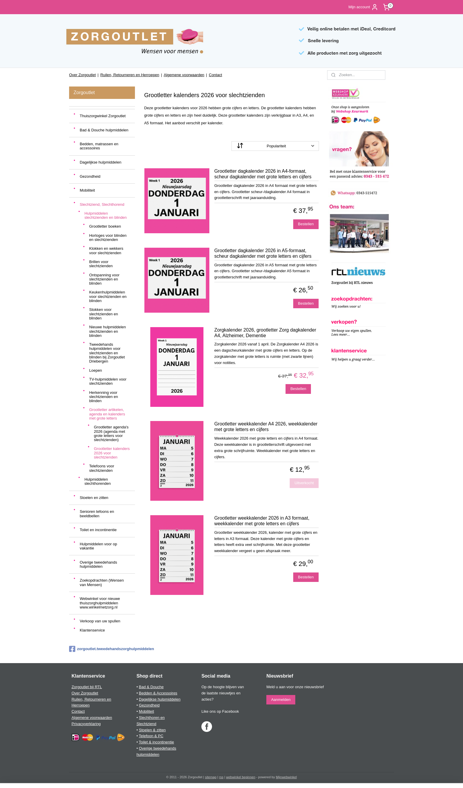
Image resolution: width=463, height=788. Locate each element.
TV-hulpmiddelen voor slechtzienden (107, 381)
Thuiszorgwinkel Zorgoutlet (102, 116)
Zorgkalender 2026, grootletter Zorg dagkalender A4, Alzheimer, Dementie (265, 332)
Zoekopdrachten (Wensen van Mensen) (102, 582)
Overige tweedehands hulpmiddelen (98, 564)
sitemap (210, 777)
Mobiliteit (87, 190)
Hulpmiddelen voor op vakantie (98, 546)
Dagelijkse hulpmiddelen (100, 162)
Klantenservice (92, 630)
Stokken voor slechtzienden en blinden (103, 313)
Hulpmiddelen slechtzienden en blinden (105, 215)
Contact (215, 75)
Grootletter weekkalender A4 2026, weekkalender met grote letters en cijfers (266, 426)
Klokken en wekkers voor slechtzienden (106, 250)
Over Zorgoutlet (82, 75)
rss (221, 777)
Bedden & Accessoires (158, 693)
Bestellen (306, 224)
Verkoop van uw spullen (100, 621)
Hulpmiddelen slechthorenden (97, 481)
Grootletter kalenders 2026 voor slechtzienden (112, 452)
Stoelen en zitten (94, 497)
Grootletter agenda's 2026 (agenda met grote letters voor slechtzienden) (111, 433)
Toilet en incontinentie (98, 530)
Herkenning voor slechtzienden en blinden (103, 396)
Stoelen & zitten (152, 730)
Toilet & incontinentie (156, 742)
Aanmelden (281, 699)
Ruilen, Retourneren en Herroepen (129, 75)
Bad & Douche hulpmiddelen (104, 130)
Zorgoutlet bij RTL (86, 687)
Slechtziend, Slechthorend (102, 204)
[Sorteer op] (275, 146)
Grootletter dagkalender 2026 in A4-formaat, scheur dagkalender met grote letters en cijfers (263, 174)
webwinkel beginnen (240, 777)
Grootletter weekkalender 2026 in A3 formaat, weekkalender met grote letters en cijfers (261, 520)
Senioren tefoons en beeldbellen (97, 513)
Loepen (95, 370)
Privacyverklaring (86, 724)
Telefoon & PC (151, 736)
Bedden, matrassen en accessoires (99, 146)
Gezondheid (90, 176)
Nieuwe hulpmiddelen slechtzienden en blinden (107, 331)
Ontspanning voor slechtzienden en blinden (104, 279)
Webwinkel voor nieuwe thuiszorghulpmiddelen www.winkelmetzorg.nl (100, 602)
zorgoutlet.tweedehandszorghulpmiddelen (102, 648)
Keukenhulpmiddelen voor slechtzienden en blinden (107, 296)
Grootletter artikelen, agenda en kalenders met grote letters (107, 413)
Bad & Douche (151, 687)
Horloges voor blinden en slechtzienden (107, 237)
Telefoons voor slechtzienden (101, 468)
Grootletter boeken (105, 226)
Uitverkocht (304, 483)
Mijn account (363, 7)
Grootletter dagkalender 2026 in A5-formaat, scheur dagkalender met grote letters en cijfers (263, 253)
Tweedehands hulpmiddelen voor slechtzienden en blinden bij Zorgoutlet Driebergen (107, 352)
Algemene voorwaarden (184, 75)
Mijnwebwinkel (286, 777)
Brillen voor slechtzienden (101, 264)
